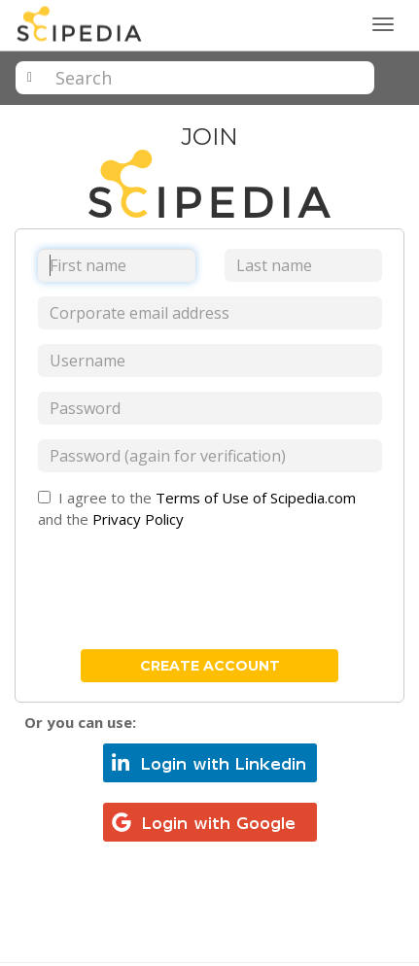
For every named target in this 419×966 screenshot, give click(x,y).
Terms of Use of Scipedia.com (256, 497)
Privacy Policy (138, 519)
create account (210, 665)
